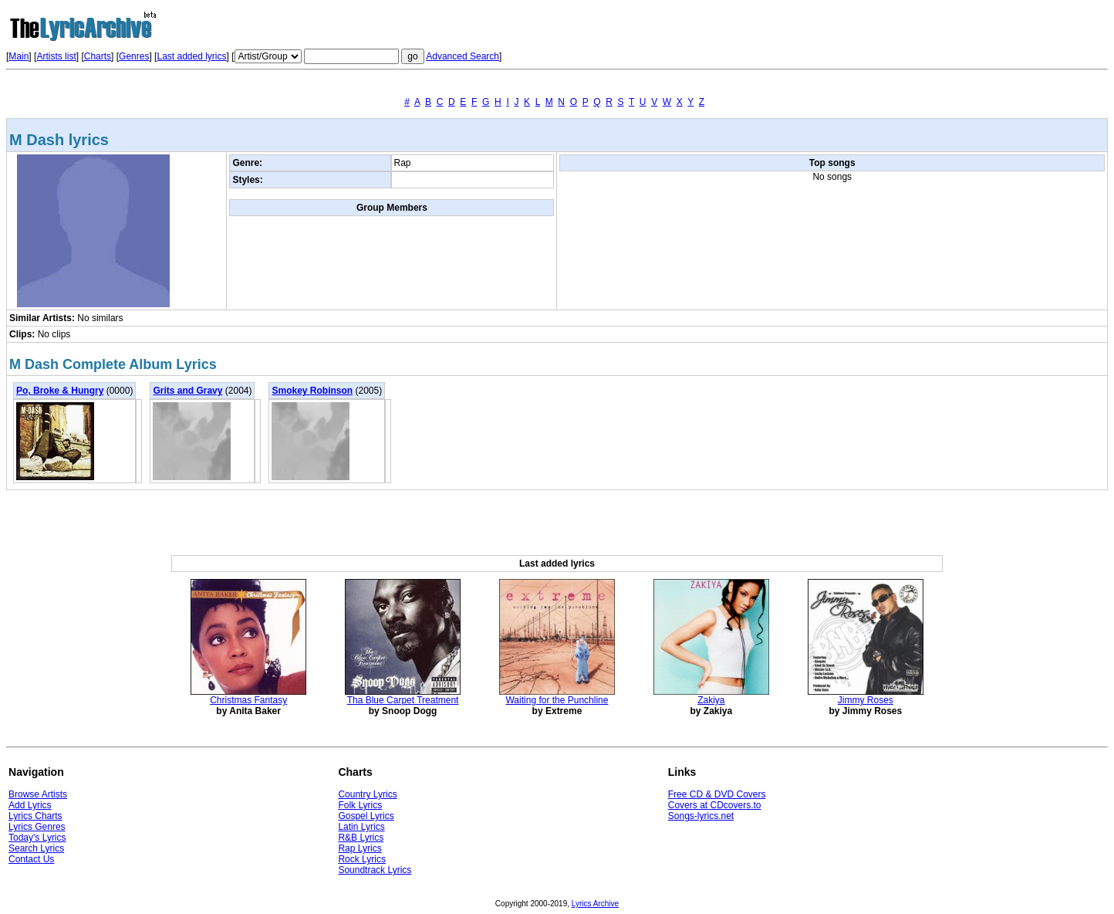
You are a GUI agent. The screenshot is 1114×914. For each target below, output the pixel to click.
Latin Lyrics (361, 826)
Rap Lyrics (359, 848)
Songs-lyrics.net (701, 816)
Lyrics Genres (37, 826)
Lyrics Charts (35, 816)
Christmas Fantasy (248, 700)
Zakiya (710, 700)
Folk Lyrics (360, 805)
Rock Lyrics (362, 859)
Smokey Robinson (312, 390)
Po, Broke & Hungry (59, 390)
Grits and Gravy (187, 390)
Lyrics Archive (595, 903)
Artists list (56, 56)
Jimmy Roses (865, 700)
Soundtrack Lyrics (374, 870)
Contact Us (31, 859)
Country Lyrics (367, 794)
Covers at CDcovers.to (714, 805)
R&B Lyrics (360, 837)
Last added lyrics (191, 56)
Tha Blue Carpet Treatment (403, 700)
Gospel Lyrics (365, 816)
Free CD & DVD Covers (717, 794)
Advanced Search (462, 56)
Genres (134, 56)
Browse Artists (37, 794)
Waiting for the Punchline (556, 700)
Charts (97, 56)
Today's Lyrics (37, 837)
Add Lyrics (30, 805)
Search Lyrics (36, 848)
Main (18, 56)
